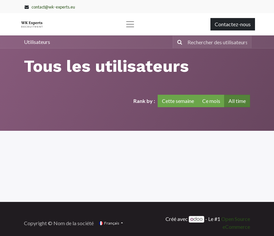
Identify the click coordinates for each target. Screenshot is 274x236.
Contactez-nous (233, 24)
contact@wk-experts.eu (53, 7)
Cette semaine (178, 101)
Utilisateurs (37, 42)
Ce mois (211, 101)
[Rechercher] (178, 42)
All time (237, 101)
